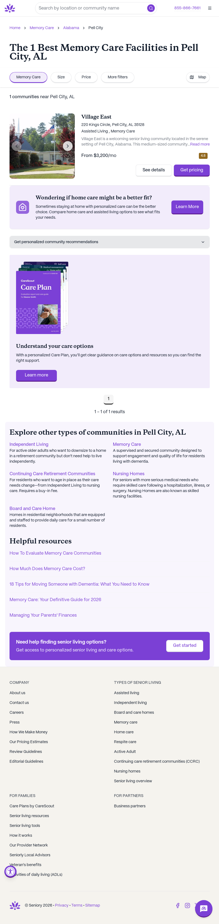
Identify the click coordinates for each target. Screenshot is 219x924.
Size (61, 77)
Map (198, 77)
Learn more (36, 375)
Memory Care (42, 28)
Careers (17, 713)
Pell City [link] (95, 28)
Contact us (19, 703)
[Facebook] (177, 905)
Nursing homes (127, 771)
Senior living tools (25, 826)
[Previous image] (16, 146)
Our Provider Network (29, 845)
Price (86, 77)
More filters (118, 77)
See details (154, 170)
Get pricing (191, 170)
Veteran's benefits (25, 865)
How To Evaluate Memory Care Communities (55, 553)
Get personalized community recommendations (109, 242)
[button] (151, 8)
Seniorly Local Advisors (30, 855)
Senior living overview (133, 781)
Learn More (187, 207)
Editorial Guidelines (26, 762)
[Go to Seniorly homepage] (10, 8)
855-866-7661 (187, 8)
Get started (184, 646)
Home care (124, 732)
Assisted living (126, 693)
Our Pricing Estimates (29, 742)
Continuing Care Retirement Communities (52, 474)
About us (17, 693)
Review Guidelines (26, 752)
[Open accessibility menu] (10, 872)
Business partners (130, 806)
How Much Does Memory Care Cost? (47, 569)
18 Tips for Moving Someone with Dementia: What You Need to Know (79, 584)
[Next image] (68, 146)
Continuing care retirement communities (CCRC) (157, 762)
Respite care (125, 742)
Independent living (130, 703)
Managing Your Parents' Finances (43, 615)
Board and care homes (134, 713)
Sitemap (92, 905)
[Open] (210, 8)
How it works (21, 836)
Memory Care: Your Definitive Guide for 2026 (55, 600)
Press (15, 722)
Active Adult (125, 752)
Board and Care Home (32, 509)
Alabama (71, 28)
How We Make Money (29, 732)
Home (15, 28)
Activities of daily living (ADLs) (36, 875)
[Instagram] (187, 905)
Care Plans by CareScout (32, 806)
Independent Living (29, 445)
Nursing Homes (128, 474)
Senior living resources (29, 816)
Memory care (125, 722)
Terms (76, 905)
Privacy (62, 905)
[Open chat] (203, 908)
